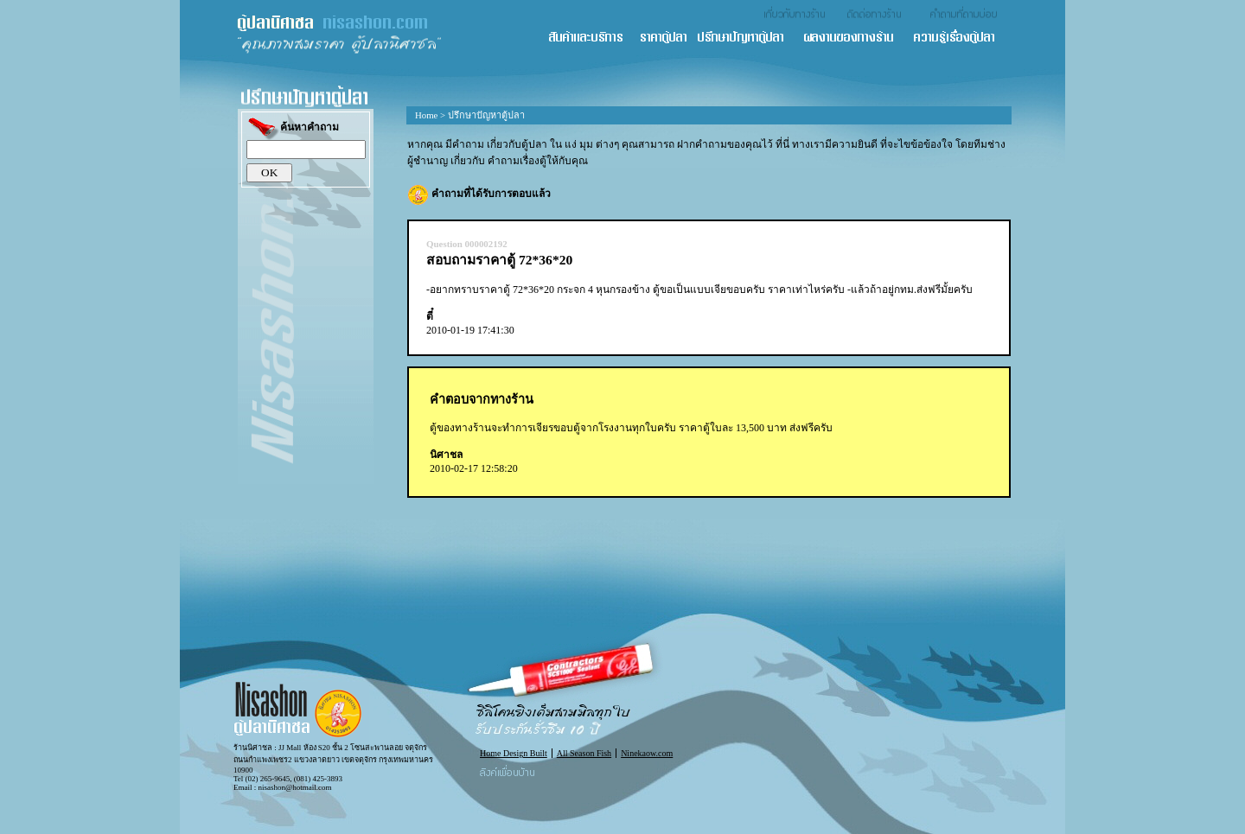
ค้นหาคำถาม (292, 128)
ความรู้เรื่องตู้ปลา (962, 38)
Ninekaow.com (647, 753)
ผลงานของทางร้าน (857, 38)
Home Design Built (513, 753)
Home (426, 115)
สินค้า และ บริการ (593, 38)
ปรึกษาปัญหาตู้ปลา (749, 38)
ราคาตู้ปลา (668, 38)
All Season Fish (584, 753)
